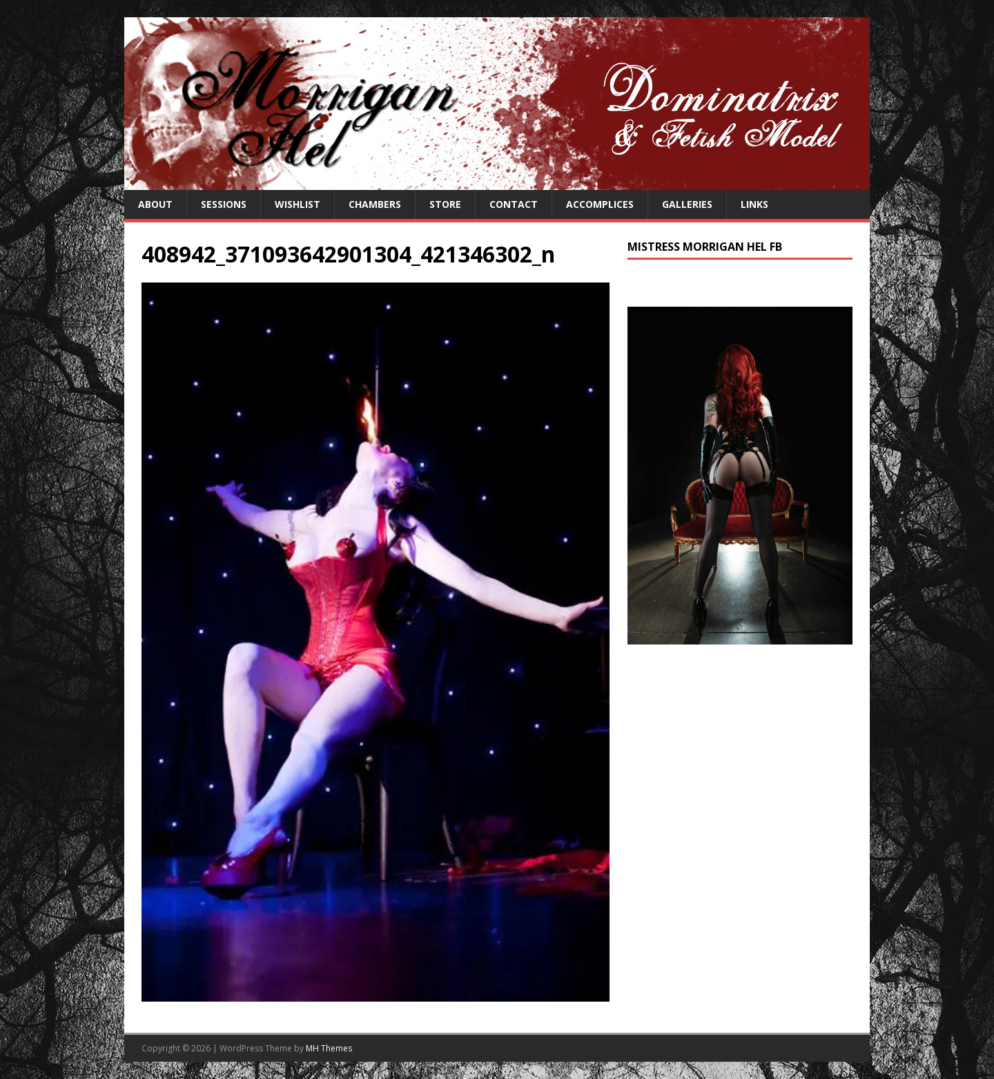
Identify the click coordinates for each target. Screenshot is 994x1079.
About (155, 204)
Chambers (375, 204)
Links (754, 204)
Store (445, 204)
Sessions (223, 204)
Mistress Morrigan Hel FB (704, 246)
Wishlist (297, 204)
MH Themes (329, 1048)
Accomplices (600, 204)
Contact (513, 204)
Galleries (687, 204)
